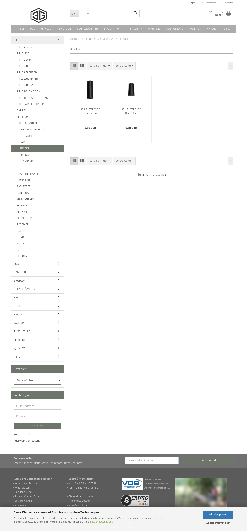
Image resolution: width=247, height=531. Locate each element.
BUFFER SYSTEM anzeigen (35, 130)
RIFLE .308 (23, 66)
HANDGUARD (24, 193)
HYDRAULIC (26, 136)
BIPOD (107, 29)
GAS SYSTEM (25, 186)
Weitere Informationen (218, 523)
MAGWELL (23, 212)
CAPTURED (26, 142)
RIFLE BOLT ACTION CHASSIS (34, 98)
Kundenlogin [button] (209, 2)
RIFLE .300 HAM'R (27, 79)
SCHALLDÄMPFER (87, 29)
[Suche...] (74, 13)
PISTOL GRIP (24, 218)
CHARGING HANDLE (28, 174)
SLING (20, 237)
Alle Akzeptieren (218, 514)
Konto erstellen (23, 434)
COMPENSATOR (26, 180)
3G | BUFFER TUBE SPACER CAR (90, 111)
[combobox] (99, 66)
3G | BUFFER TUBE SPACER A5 (131, 111)
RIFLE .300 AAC (26, 85)
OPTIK (120, 29)
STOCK (21, 244)
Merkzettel (227, 2)
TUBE (22, 168)
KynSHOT (212, 29)
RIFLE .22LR (24, 60)
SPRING (24, 155)
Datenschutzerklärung (101, 521)
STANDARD (26, 161)
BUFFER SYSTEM (27, 123)
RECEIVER (23, 224)
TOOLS (21, 250)
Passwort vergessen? (27, 441)
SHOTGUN (65, 29)
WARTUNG (154, 29)
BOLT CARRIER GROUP (30, 104)
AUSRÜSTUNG (174, 29)
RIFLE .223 (23, 54)
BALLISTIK (136, 29)
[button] (194, 3)
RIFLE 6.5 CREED (27, 72)
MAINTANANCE (26, 199)
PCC (32, 29)
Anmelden (37, 425)
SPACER (24, 148)
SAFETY (21, 231)
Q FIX (227, 29)
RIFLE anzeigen (26, 47)
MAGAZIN (22, 206)
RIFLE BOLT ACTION (28, 92)
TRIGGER (22, 256)
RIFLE (21, 29)
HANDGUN (47, 29)
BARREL (21, 110)
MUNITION (195, 29)
